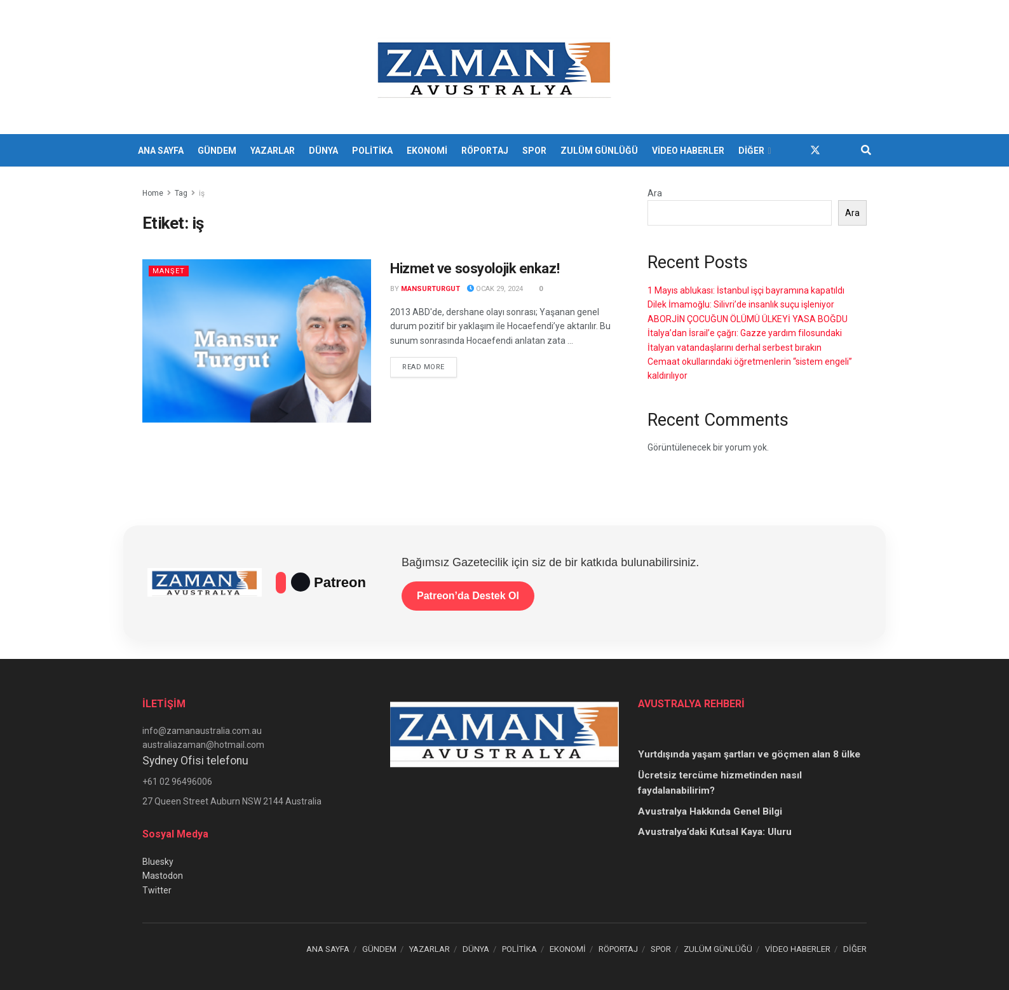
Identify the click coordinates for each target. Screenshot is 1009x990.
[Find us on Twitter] (815, 150)
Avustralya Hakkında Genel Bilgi (710, 811)
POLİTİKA (372, 151)
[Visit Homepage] (496, 67)
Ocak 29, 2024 (495, 289)
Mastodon (162, 876)
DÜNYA (323, 151)
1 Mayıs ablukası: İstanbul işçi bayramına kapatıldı (745, 290)
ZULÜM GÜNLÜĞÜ (599, 151)
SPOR (534, 151)
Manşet (168, 271)
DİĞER (751, 151)
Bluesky (157, 862)
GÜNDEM (217, 151)
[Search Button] (866, 150)
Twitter (157, 890)
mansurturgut (430, 289)
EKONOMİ (427, 151)
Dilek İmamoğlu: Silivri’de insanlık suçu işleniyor (740, 304)
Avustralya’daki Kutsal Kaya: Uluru (715, 831)
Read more (429, 366)
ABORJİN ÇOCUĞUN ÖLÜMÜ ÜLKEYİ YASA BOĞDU (747, 319)
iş (202, 193)
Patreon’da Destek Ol (468, 595)
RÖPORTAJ (484, 151)
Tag (181, 193)
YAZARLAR (272, 151)
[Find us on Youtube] (838, 150)
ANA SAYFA (161, 151)
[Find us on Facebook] (792, 150)
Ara (654, 193)
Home (152, 193)
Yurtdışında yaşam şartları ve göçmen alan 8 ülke (749, 754)
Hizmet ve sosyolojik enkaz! (474, 268)
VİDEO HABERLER (688, 151)
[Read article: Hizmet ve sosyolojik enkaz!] (256, 341)
